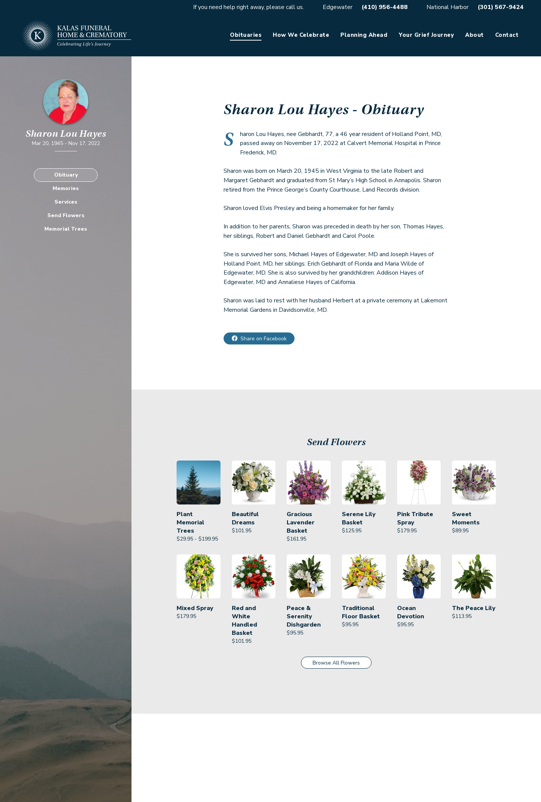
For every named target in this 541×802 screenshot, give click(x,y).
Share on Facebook (263, 338)
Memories (66, 188)
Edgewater (337, 7)
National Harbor (447, 7)
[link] (199, 502)
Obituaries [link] (245, 35)
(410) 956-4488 (384, 7)
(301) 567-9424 (501, 7)
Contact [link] (507, 35)
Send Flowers (66, 215)
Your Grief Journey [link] (426, 35)
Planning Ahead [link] (363, 35)
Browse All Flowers (336, 662)
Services (65, 201)
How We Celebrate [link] (301, 35)
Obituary (66, 174)
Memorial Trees (65, 229)
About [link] (474, 35)
